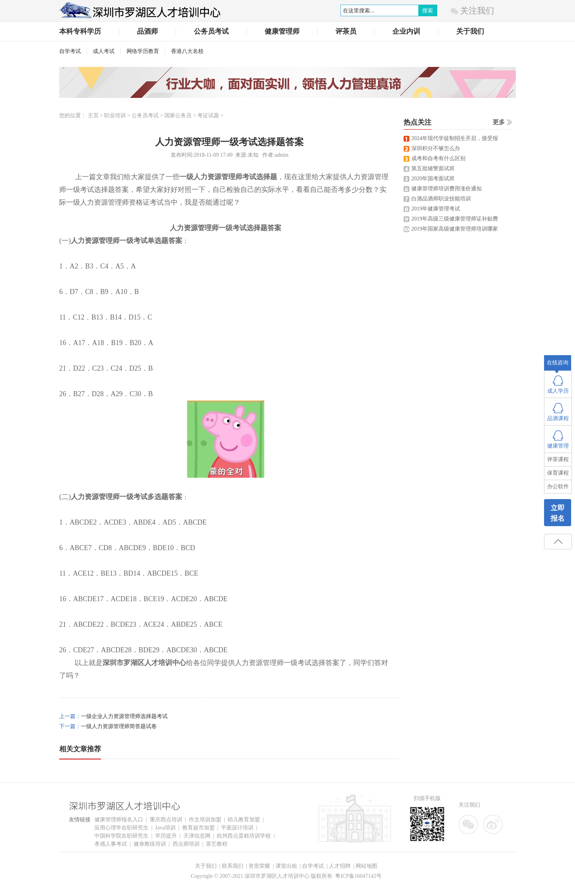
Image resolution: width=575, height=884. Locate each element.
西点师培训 (186, 844)
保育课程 (558, 473)
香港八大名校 (187, 51)
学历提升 (166, 836)
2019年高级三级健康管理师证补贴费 (454, 219)
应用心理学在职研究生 (121, 828)
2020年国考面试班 (433, 178)
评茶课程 (558, 459)
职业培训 (115, 115)
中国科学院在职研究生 (121, 836)
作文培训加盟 (205, 819)
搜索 (427, 10)
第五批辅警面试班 (433, 168)
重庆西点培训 (166, 819)
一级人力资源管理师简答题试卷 (119, 726)
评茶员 (345, 31)
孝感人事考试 (110, 844)
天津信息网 (196, 836)
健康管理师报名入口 (118, 819)
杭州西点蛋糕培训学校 (244, 836)
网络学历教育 (143, 51)
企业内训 (406, 31)
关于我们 (470, 31)
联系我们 (232, 866)
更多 (499, 122)
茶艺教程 (217, 844)
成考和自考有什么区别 (438, 158)
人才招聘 (340, 866)
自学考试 (70, 51)
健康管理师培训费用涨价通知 (446, 189)
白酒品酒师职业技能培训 (441, 199)
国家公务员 (178, 115)
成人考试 (104, 51)
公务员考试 (211, 31)
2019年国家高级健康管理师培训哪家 (454, 229)
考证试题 (208, 115)
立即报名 (558, 513)
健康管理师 (282, 31)
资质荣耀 (259, 866)
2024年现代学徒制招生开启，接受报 (454, 138)
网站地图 (366, 866)
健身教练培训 (149, 844)
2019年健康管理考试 (435, 209)
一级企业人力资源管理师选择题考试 (124, 716)
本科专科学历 (80, 31)
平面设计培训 (237, 828)
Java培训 (165, 828)
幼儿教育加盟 (244, 819)
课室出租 (286, 866)
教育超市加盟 (198, 828)
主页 (93, 115)
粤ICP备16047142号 (358, 876)
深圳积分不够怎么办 (435, 148)
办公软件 (558, 486)
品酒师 (147, 31)
